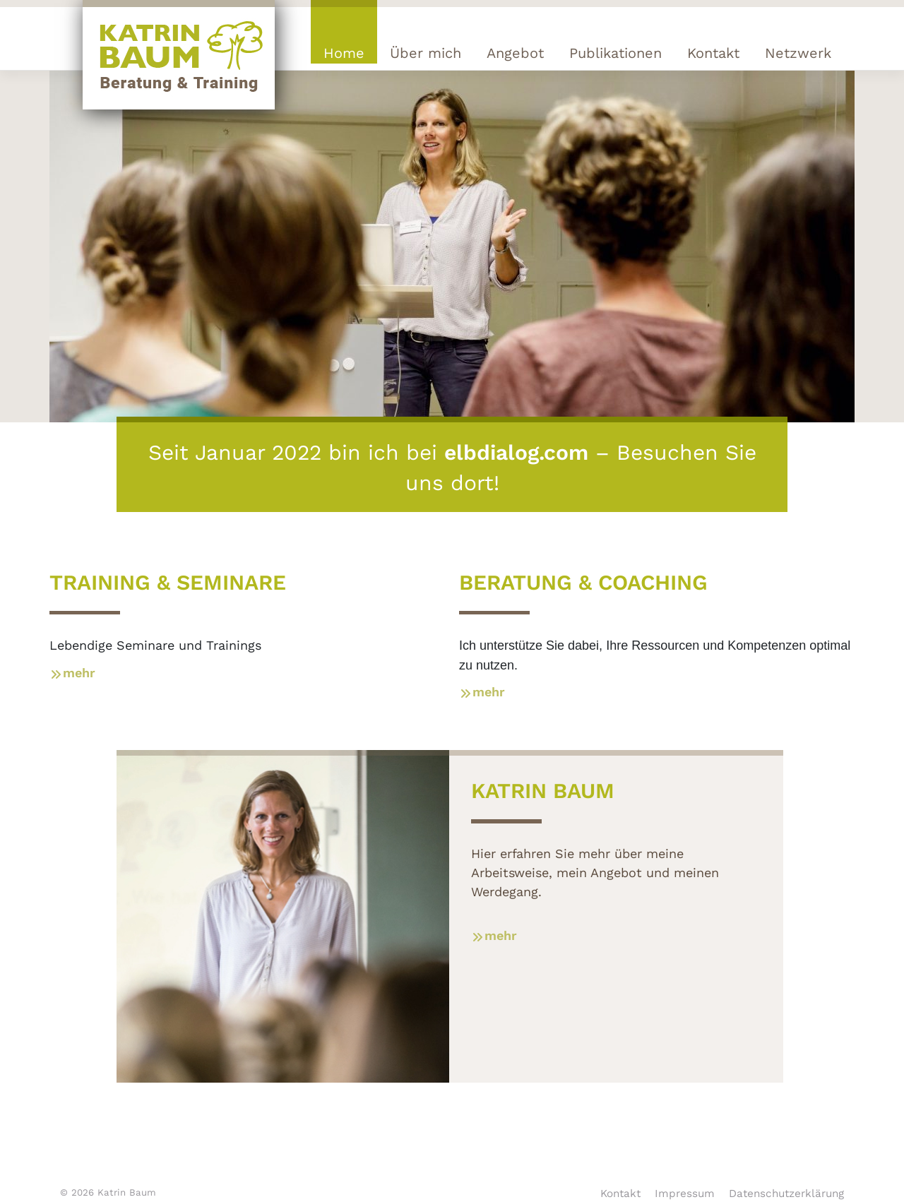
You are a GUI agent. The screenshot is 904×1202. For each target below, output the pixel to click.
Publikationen (615, 52)
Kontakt (713, 52)
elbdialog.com (516, 452)
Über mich (425, 52)
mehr (72, 672)
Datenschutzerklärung (786, 1193)
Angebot (515, 52)
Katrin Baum (126, 1192)
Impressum (685, 1193)
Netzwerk (798, 52)
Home (343, 52)
